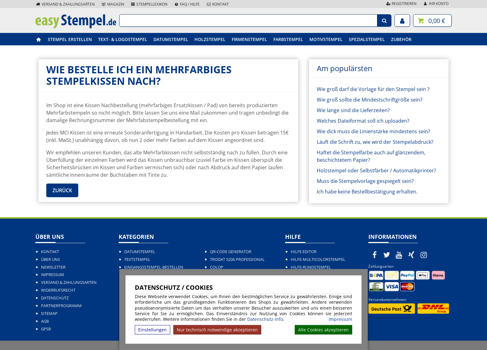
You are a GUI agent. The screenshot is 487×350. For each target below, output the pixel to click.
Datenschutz (55, 298)
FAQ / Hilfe (187, 4)
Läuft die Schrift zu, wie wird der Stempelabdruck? (375, 142)
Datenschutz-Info (265, 319)
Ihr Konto (435, 3)
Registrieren (400, 3)
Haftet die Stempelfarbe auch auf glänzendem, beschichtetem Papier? (371, 156)
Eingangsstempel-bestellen (153, 267)
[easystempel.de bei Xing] (411, 254)
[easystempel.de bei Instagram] (423, 254)
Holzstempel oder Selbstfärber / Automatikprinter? (376, 170)
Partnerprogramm (61, 305)
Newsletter (53, 267)
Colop (216, 267)
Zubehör (401, 39)
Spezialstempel (367, 39)
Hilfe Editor (303, 251)
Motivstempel (326, 39)
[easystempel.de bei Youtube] (399, 254)
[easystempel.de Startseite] (75, 26)
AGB (45, 321)
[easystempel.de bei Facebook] (374, 254)
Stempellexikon (149, 4)
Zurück (62, 190)
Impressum (340, 319)
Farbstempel (288, 39)
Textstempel (137, 259)
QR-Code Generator (230, 251)
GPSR (46, 329)
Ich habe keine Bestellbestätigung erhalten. (367, 191)
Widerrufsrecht (58, 290)
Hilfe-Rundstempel (311, 267)
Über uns (50, 259)
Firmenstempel (249, 39)
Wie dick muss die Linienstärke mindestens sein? (373, 131)
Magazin (112, 4)
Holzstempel (209, 39)
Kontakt (217, 4)
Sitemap (49, 313)
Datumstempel (170, 39)
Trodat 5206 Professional (237, 259)
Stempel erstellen (70, 39)
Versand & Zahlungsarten (65, 4)
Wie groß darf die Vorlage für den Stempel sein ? (373, 89)
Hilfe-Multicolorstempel (318, 259)
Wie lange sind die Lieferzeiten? (353, 110)
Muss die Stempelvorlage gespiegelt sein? (365, 181)
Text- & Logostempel (122, 39)
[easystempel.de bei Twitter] (387, 254)
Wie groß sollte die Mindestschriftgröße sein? (369, 99)
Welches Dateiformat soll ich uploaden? (363, 120)
